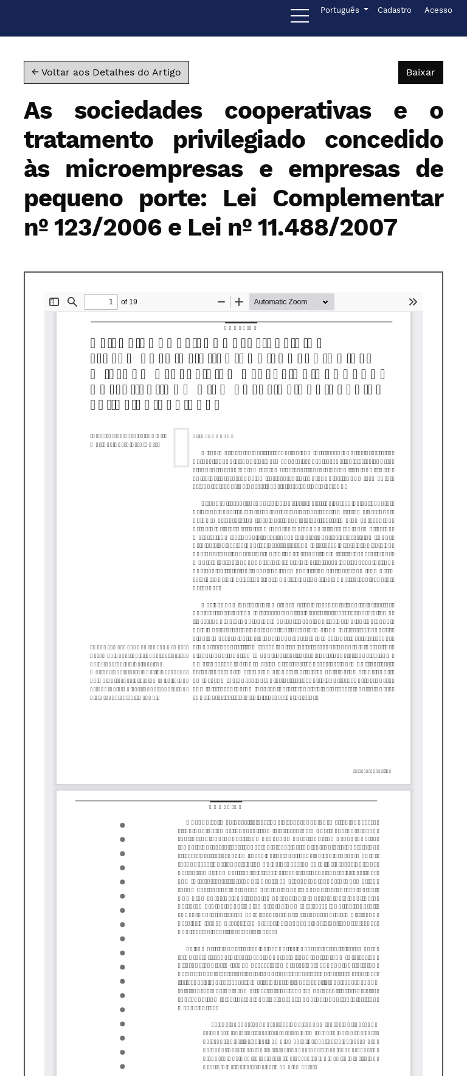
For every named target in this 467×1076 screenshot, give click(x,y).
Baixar (424, 71)
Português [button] (341, 9)
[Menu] (299, 19)
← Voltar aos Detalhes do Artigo (106, 72)
